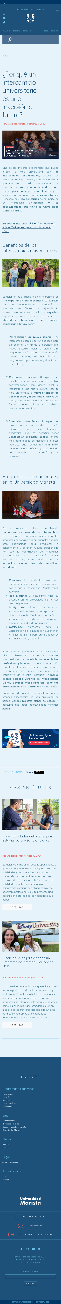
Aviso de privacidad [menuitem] (10, 1162)
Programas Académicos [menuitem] (18, 1088)
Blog (5, 56)
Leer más (17, 907)
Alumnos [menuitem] (6, 31)
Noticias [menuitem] (5, 1144)
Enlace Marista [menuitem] (8, 1121)
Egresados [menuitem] (27, 31)
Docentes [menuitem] (16, 31)
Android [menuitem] (5, 1179)
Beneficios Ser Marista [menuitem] (11, 1130)
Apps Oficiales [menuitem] (11, 1171)
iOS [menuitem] (4, 1176)
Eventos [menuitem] (5, 1147)
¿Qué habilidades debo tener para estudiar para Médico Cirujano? (27, 838)
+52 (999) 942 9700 (31, 1216)
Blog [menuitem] (46, 31)
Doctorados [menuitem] (6, 1100)
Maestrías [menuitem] (6, 1097)
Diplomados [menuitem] (7, 1106)
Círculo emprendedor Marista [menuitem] (14, 1127)
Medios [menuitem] (7, 1139)
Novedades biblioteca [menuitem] (10, 1124)
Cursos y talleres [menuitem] (9, 1103)
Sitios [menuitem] (6, 1115)
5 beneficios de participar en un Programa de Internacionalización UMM (27, 962)
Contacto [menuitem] (54, 31)
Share (29, 772)
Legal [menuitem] (6, 1157)
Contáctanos (30, 1226)
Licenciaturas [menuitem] (7, 1094)
